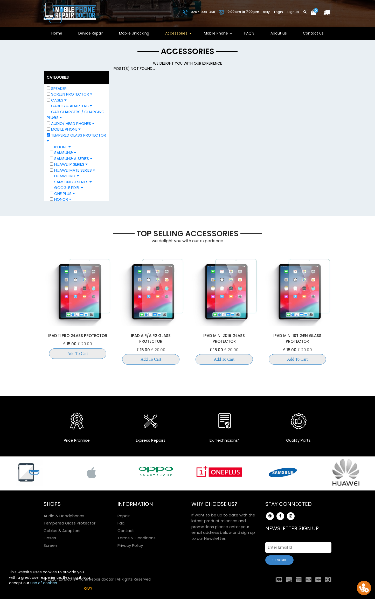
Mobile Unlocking (134, 33)
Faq (120, 523)
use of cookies (43, 582)
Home (56, 33)
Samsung (63, 152)
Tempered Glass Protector (69, 523)
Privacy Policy (130, 545)
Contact (125, 530)
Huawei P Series (69, 164)
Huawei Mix (64, 176)
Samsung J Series (71, 182)
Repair (123, 516)
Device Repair (90, 33)
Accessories (176, 33)
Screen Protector (69, 94)
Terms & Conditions (136, 538)
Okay (88, 588)
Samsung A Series (71, 158)
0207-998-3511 (199, 11)
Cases (57, 100)
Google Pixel (66, 187)
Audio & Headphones (64, 516)
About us (278, 33)
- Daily (244, 12)
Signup (293, 11)
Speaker (59, 88)
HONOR (60, 199)
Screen (50, 545)
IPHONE (60, 147)
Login (278, 11)
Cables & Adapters (69, 106)
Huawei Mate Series (72, 170)
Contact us (313, 33)
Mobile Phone (216, 33)
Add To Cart (77, 353)
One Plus (62, 193)
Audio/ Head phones (70, 123)
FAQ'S (249, 33)
